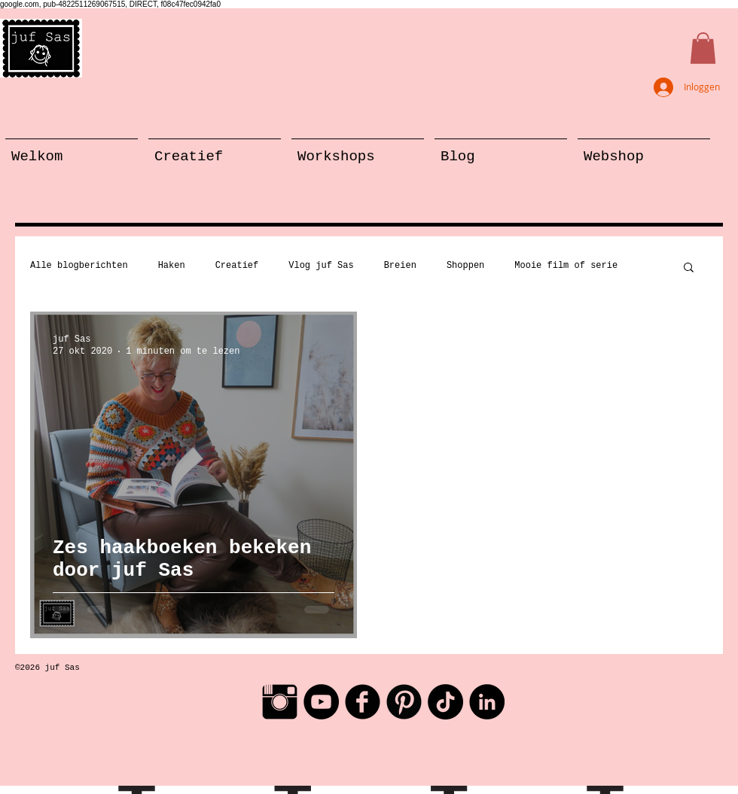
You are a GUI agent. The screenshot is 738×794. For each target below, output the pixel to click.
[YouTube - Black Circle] (321, 701)
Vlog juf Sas (320, 265)
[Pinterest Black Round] (404, 701)
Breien (400, 265)
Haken (171, 265)
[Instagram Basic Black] (279, 701)
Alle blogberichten (79, 265)
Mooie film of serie (566, 265)
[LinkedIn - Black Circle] (487, 701)
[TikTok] (445, 701)
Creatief (237, 265)
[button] (703, 48)
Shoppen (465, 265)
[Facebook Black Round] (362, 701)
